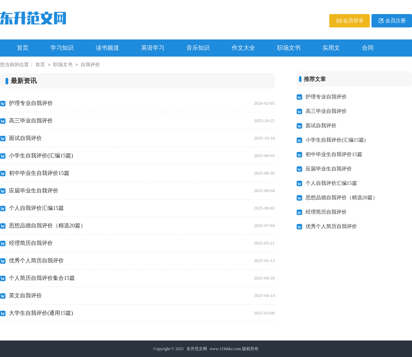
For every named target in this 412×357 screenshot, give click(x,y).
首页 (40, 64)
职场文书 (288, 48)
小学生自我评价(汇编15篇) (142, 155)
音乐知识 (198, 48)
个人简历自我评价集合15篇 (142, 278)
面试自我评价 (142, 138)
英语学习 (152, 48)
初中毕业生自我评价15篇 (142, 173)
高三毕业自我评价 (142, 120)
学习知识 (62, 48)
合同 (368, 48)
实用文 (331, 48)
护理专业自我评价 (142, 103)
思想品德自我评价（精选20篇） (142, 225)
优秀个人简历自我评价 (142, 260)
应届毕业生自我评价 (142, 190)
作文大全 (243, 48)
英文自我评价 (142, 295)
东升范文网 (196, 348)
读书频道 (107, 48)
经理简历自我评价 (142, 243)
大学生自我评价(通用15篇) (142, 313)
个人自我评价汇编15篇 (142, 208)
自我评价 (90, 64)
